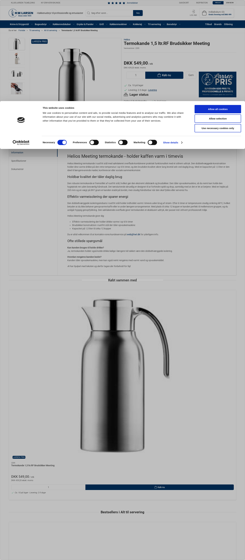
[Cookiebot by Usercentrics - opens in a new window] (21, 41)
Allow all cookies (218, 8)
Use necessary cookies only (218, 27)
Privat (114, 288)
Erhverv (129, 288)
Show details (170, 41)
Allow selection (218, 17)
